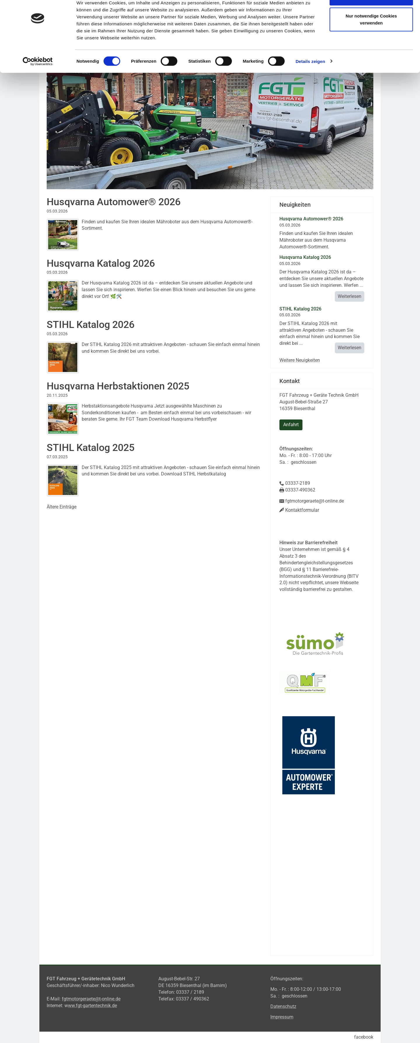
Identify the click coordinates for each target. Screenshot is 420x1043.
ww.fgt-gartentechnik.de (92, 1005)
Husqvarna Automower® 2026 (114, 202)
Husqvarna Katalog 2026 (101, 263)
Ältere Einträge (61, 507)
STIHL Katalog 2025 (90, 447)
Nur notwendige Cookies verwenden (371, 38)
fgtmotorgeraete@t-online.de (91, 999)
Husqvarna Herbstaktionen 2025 (118, 386)
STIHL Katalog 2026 (90, 324)
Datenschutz (283, 1006)
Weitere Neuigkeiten (299, 360)
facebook (363, 1037)
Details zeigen (310, 79)
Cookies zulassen (371, 15)
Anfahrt (291, 424)
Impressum (281, 1017)
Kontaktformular (302, 509)
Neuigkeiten (295, 204)
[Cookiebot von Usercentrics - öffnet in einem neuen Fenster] (37, 79)
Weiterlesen (349, 296)
